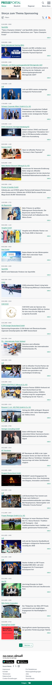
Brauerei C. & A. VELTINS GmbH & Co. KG (16, 407)
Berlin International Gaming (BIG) (12, 45)
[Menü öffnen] (49, 3)
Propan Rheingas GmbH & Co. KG (13, 515)
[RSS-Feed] (49, 17)
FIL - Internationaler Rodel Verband (13, 341)
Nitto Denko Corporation (9, 603)
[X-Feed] (43, 17)
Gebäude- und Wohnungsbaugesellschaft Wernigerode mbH (21, 65)
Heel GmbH (5, 249)
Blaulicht (17, 6)
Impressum (6, 669)
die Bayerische (6, 205)
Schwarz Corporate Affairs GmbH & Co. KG (16, 106)
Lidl (2, 86)
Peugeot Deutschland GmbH (11, 473)
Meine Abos (46, 6)
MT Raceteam (6, 450)
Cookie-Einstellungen (10, 678)
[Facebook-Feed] (46, 17)
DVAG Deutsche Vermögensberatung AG (15, 127)
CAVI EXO (5, 304)
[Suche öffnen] (43, 3)
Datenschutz (7, 676)
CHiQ (3, 282)
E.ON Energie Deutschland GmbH (13, 325)
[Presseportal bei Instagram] (18, 666)
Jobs (27, 674)
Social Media (30, 678)
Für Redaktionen (31, 669)
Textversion (6, 674)
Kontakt (5, 671)
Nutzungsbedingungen (33, 671)
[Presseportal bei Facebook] (13, 666)
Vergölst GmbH (6, 228)
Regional (31, 6)
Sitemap (28, 676)
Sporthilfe (4, 27)
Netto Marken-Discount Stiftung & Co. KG (15, 165)
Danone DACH (6, 147)
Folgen (26, 683)
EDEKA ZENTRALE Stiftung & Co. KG (14, 384)
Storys (3, 6)
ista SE (3, 581)
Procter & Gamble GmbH (9, 187)
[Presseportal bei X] (15, 666)
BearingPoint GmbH (8, 624)
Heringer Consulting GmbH (10, 429)
